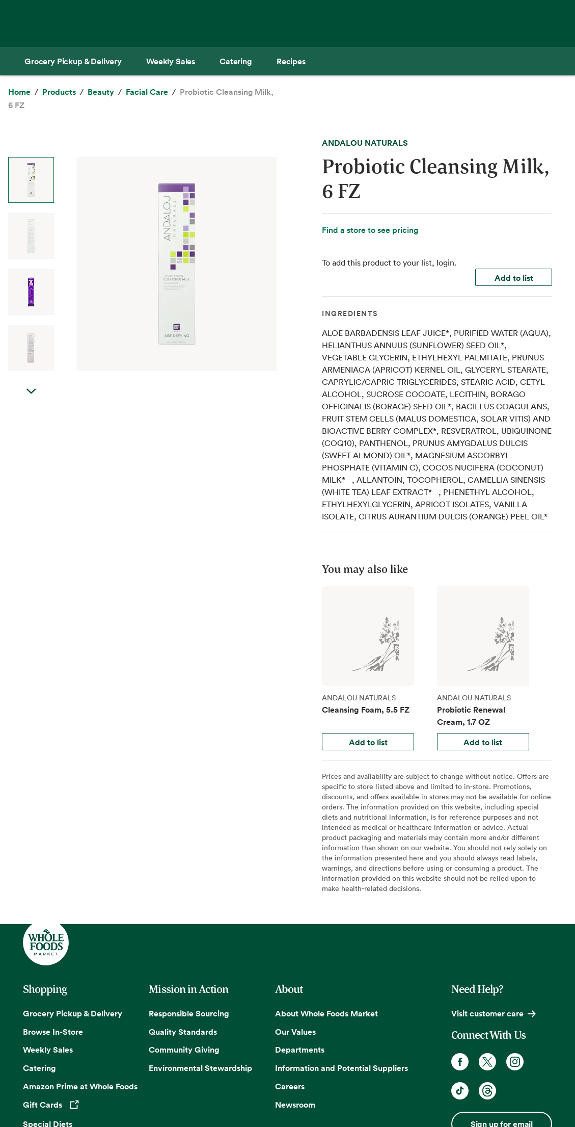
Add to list (514, 277)
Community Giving (184, 1049)
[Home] (19, 92)
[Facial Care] (147, 92)
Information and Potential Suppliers (341, 1067)
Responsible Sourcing (189, 1013)
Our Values (295, 1031)
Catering (39, 1067)
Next (31, 402)
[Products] (59, 92)
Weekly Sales (48, 1049)
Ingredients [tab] (350, 313)
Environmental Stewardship (200, 1067)
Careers (290, 1086)
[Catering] (236, 61)
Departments (299, 1049)
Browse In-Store (53, 1031)
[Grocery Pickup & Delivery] (73, 61)
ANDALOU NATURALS (365, 142)
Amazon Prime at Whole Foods (80, 1086)
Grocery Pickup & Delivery (72, 1013)
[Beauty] (101, 92)
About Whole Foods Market (326, 1013)
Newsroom (295, 1104)
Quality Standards (183, 1031)
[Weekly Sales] (170, 61)
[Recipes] (291, 61)
